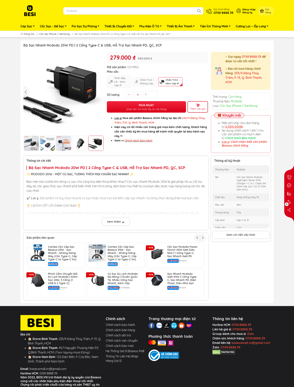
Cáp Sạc (28, 26)
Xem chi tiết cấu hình (240, 235)
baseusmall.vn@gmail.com (48, 369)
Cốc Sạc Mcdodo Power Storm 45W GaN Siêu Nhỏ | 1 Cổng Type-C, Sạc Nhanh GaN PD (182, 251)
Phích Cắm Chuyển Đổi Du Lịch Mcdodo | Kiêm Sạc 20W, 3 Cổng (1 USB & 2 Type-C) (63, 278)
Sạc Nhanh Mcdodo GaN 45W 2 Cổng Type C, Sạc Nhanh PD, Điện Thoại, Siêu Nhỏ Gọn (181, 278)
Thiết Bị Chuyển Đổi (120, 26)
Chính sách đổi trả (118, 335)
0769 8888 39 (48, 373)
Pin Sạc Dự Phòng (86, 26)
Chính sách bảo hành (120, 325)
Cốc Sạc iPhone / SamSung (54, 33)
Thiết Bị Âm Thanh (182, 26)
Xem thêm (116, 222)
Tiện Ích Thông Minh (216, 26)
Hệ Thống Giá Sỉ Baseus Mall (125, 351)
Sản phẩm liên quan (40, 238)
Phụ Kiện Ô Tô (151, 26)
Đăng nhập (249, 9)
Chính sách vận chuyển (122, 340)
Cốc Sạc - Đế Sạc (54, 26)
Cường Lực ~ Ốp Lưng (253, 26)
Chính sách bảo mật (120, 346)
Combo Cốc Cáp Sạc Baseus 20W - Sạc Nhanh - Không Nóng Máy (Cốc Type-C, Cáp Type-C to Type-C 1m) (62, 253)
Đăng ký (247, 12)
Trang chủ (27, 33)
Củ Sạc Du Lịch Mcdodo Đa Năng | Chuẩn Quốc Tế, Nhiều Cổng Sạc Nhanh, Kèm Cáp (123, 278)
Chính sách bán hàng (120, 330)
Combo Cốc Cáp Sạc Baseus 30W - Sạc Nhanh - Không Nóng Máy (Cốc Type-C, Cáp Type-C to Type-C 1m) (122, 253)
